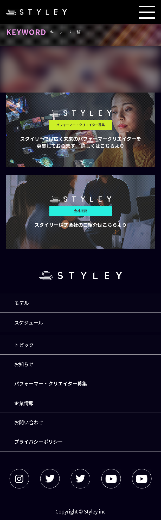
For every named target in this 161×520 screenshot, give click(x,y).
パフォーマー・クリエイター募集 (50, 383)
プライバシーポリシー (38, 441)
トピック (24, 344)
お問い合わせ (28, 422)
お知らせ (24, 364)
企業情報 (24, 402)
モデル (21, 302)
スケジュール (28, 322)
